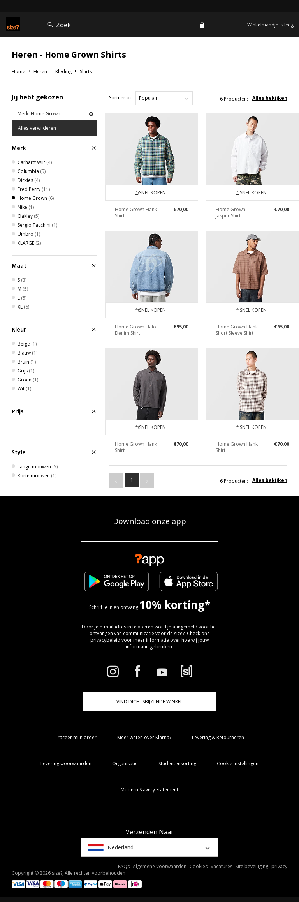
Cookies (199, 866)
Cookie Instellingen (238, 763)
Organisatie (125, 763)
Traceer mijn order (76, 737)
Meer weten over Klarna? (144, 737)
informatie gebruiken (149, 646)
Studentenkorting (177, 763)
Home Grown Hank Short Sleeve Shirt (237, 329)
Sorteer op (121, 97)
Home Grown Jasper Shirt (230, 212)
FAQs (124, 866)
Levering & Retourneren (218, 737)
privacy (279, 866)
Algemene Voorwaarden (159, 866)
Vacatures (221, 866)
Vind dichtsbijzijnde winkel (149, 701)
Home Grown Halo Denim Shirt (135, 329)
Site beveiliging (252, 866)
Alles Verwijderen (37, 128)
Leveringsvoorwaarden (65, 763)
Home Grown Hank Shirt (136, 212)
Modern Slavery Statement (149, 789)
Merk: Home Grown (55, 113)
